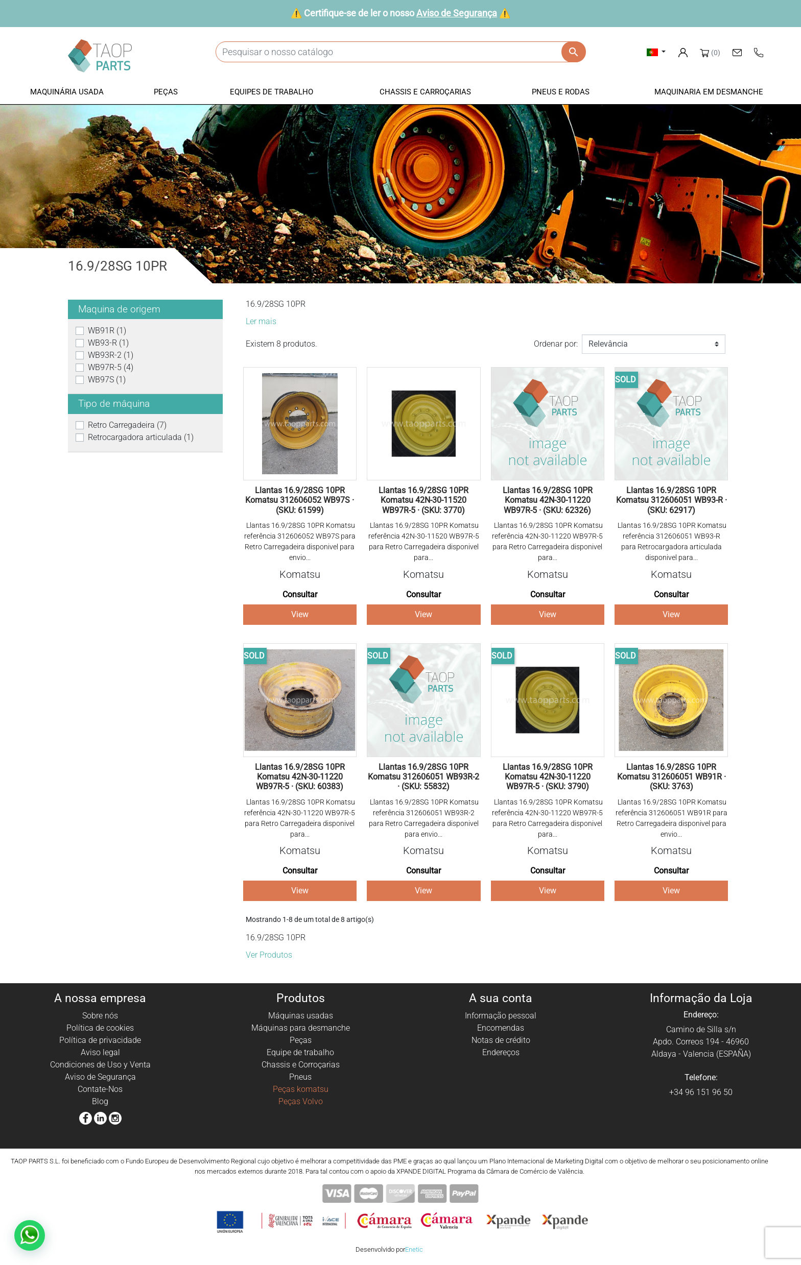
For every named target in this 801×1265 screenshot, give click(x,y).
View (300, 614)
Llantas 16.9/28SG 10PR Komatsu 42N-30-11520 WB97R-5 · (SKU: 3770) (423, 500)
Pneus (300, 1077)
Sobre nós (100, 1015)
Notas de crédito (501, 1040)
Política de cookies (100, 1028)
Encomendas (500, 1028)
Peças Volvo (300, 1101)
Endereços (501, 1052)
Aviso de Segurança (456, 13)
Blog (100, 1101)
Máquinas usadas (300, 1015)
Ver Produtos (269, 955)
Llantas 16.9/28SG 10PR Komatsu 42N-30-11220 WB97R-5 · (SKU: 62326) (548, 500)
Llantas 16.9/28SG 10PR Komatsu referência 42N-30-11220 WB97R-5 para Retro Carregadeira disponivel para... (547, 541)
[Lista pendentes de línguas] (656, 52)
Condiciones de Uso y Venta (100, 1064)
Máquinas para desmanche (300, 1028)
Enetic (414, 1249)
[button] (67, 92)
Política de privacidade (100, 1040)
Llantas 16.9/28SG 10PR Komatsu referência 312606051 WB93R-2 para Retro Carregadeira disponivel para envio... (423, 818)
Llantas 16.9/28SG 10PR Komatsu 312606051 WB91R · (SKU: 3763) (671, 776)
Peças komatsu (300, 1089)
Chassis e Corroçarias (301, 1064)
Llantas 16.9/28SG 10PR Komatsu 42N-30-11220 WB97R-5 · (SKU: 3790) (548, 776)
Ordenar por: (556, 344)
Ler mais (261, 321)
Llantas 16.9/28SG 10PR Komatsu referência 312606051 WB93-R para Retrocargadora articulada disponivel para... (671, 541)
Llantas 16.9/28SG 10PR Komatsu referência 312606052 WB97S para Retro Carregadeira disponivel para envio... (300, 541)
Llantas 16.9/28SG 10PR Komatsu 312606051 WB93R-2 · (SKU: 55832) (423, 776)
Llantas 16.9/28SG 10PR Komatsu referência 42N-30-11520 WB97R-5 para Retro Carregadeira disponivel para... (423, 541)
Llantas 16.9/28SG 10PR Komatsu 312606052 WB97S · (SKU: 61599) (299, 500)
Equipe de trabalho (300, 1052)
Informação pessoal (500, 1015)
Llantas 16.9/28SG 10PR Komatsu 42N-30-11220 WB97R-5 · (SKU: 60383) (300, 776)
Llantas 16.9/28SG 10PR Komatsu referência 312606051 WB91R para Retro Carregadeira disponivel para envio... (671, 818)
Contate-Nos (100, 1089)
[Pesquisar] (400, 51)
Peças (301, 1040)
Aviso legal (100, 1052)
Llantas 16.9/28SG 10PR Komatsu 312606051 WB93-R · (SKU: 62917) (671, 500)
